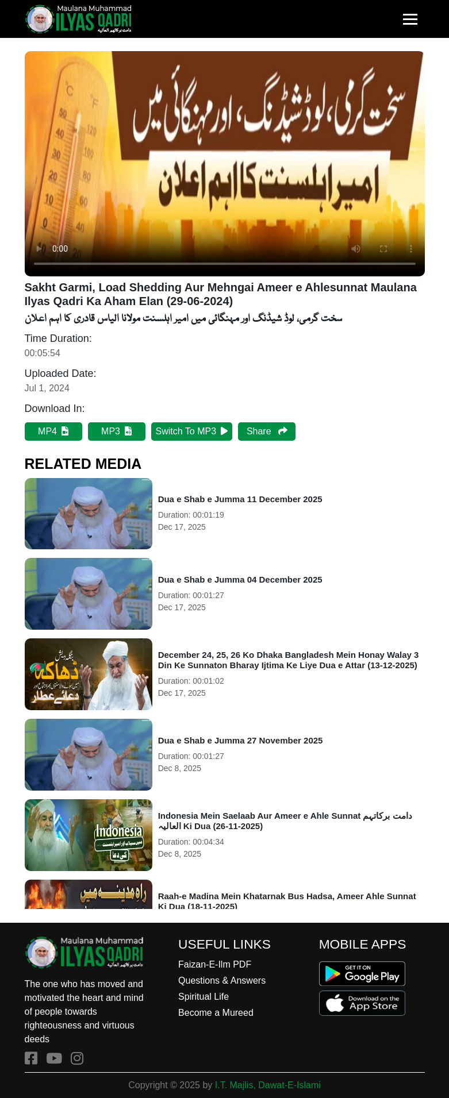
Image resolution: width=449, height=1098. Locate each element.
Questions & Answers (222, 980)
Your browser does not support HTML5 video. (225, 163)
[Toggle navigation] (410, 19)
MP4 (53, 431)
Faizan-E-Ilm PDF (214, 964)
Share (267, 431)
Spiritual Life (203, 996)
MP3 (116, 431)
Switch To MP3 (192, 431)
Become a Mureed (216, 1013)
